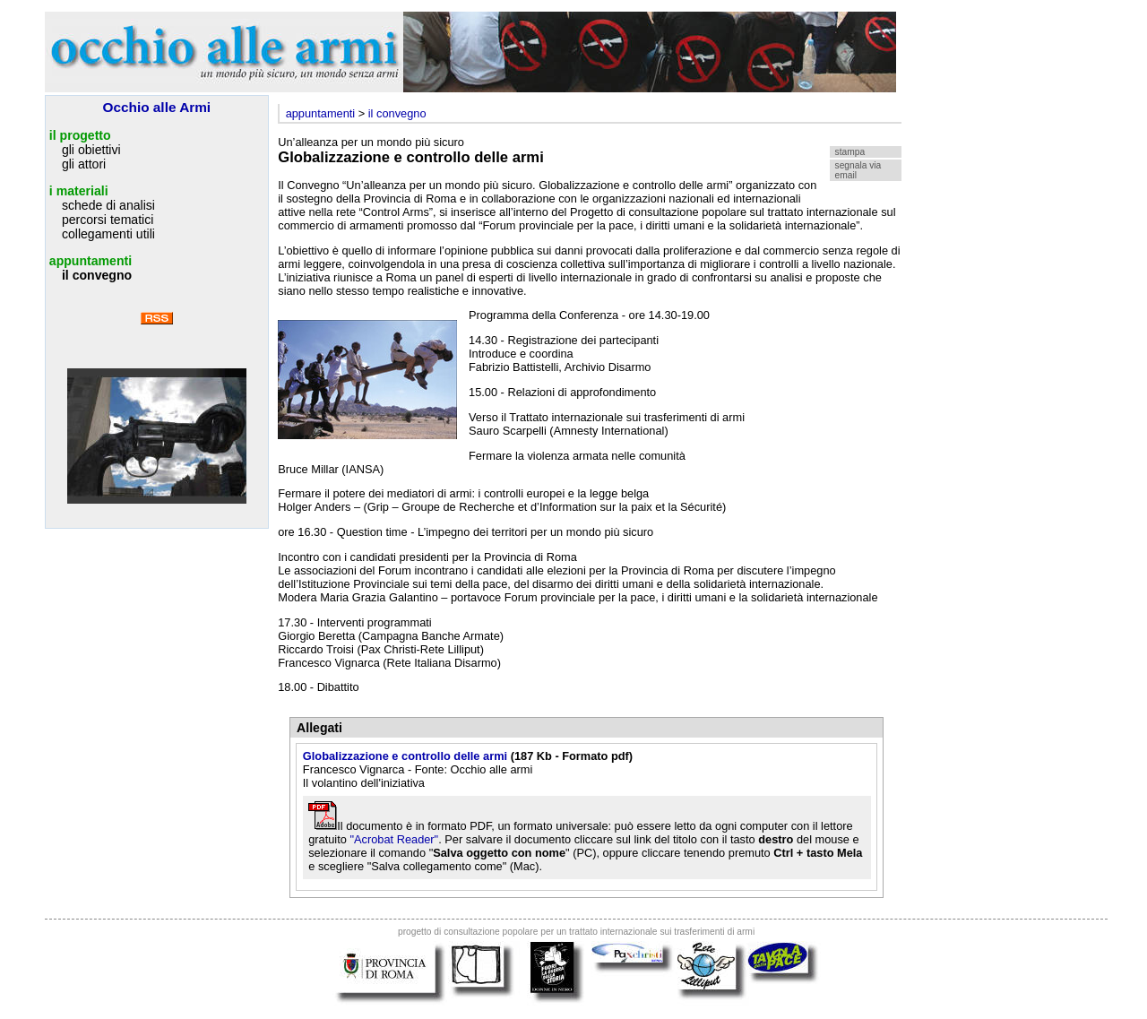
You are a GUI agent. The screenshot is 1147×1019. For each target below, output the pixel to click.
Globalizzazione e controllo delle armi (405, 756)
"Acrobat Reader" (393, 839)
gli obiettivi (91, 149)
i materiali (78, 191)
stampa (850, 152)
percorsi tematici (108, 219)
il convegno (97, 275)
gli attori (84, 164)
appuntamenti (90, 261)
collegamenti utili (108, 234)
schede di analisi (108, 205)
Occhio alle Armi (157, 107)
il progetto (80, 135)
